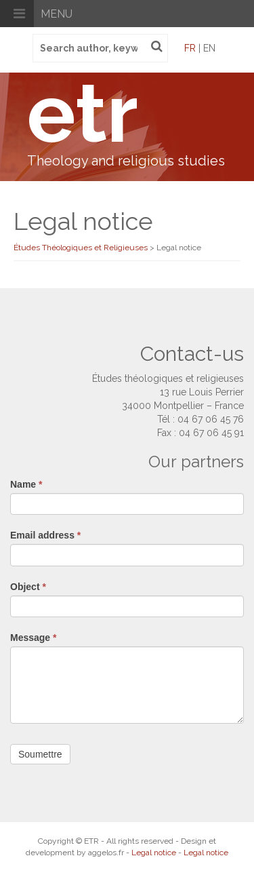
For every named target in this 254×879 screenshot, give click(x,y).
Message (33, 637)
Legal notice (153, 852)
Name (26, 484)
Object (28, 586)
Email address (45, 535)
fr (190, 48)
